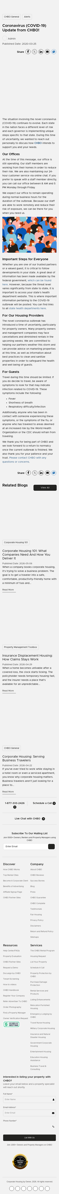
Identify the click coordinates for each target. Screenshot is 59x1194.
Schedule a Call (44, 803)
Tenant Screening (11, 979)
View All (45, 488)
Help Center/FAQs (11, 951)
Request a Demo (10, 968)
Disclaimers (35, 926)
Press (32, 892)
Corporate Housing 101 (16, 542)
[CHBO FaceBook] (11, 1188)
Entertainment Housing (40, 1052)
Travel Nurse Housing (40, 1023)
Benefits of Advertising (13, 886)
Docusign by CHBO (12, 973)
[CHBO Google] (47, 1188)
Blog (32, 886)
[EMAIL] (51, 846)
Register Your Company (14, 996)
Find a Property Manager (14, 1013)
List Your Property (38, 962)
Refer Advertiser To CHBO (15, 1001)
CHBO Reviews (37, 875)
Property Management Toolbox (20, 647)
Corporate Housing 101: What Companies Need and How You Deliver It (26, 554)
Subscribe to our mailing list (30, 833)
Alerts (27, 17)
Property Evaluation (12, 956)
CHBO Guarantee (38, 898)
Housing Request (38, 956)
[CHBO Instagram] (29, 1188)
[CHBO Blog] (23, 1188)
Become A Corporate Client (15, 881)
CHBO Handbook (11, 990)
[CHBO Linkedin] (35, 1188)
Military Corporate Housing (42, 1028)
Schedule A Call (37, 968)
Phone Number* (10, 1121)
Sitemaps (34, 937)
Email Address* (9, 1107)
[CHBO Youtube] (17, 1188)
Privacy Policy (36, 920)
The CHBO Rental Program (42, 951)
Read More (8, 590)
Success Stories (37, 881)
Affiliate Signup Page (12, 892)
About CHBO (36, 869)
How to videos (9, 984)
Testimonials (36, 909)
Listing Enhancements (40, 1000)
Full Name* (7, 1094)
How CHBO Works (11, 869)
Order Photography (12, 1007)
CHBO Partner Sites (12, 898)
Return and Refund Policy (41, 931)
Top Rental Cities (10, 875)
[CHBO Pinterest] (41, 1188)
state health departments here (27, 308)
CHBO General (11, 17)
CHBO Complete (37, 903)
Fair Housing (36, 915)
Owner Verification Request (15, 1018)
